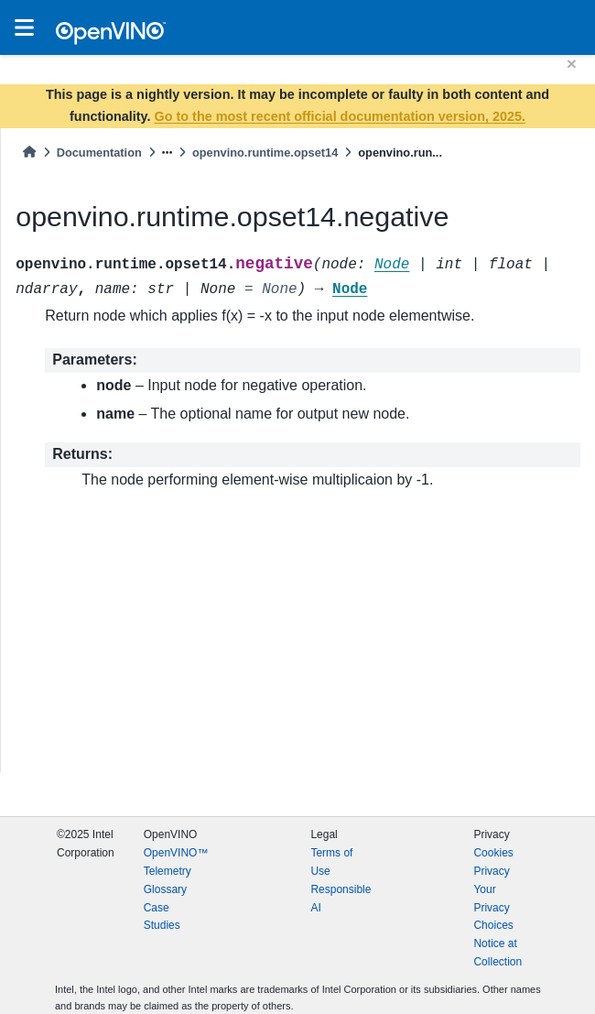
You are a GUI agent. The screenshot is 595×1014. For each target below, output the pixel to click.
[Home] (29, 152)
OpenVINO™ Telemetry (176, 862)
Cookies (493, 852)
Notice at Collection (497, 952)
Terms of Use (331, 862)
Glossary (165, 889)
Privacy (491, 871)
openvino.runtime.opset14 (265, 152)
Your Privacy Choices (493, 907)
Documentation (99, 152)
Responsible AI (340, 898)
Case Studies (162, 916)
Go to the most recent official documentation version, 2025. (340, 116)
